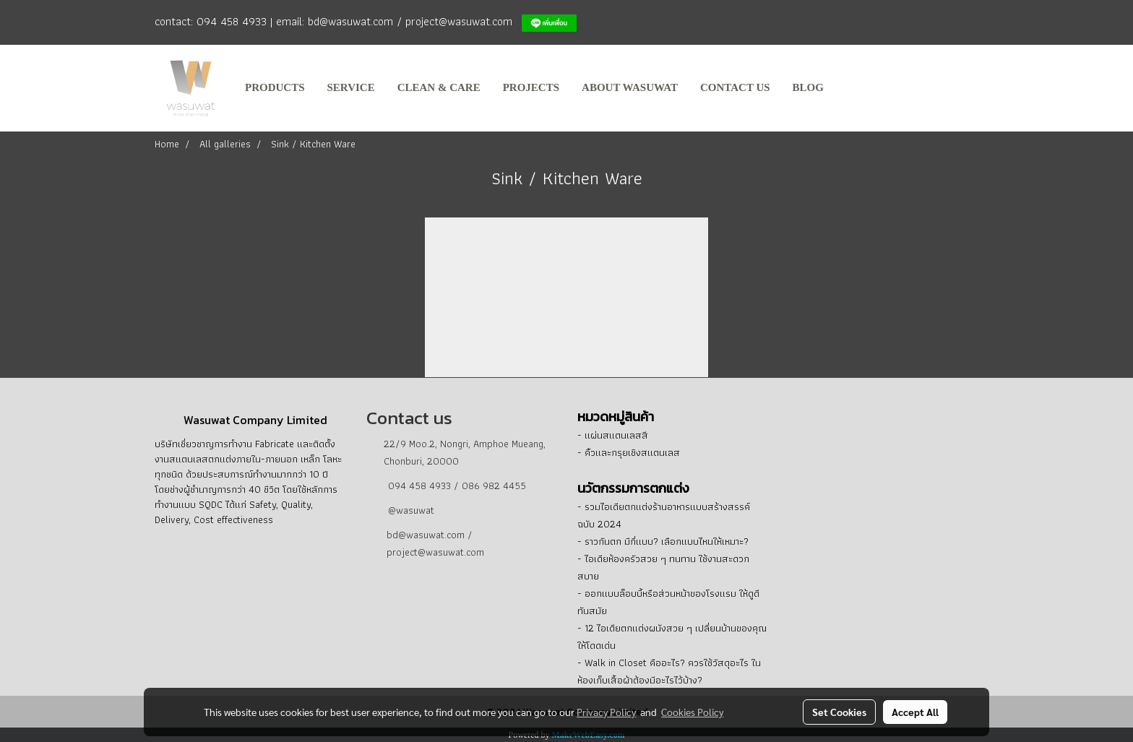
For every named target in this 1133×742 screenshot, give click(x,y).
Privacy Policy (606, 711)
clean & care (439, 87)
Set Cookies (839, 711)
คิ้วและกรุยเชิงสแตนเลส (632, 452)
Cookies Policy (692, 711)
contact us (735, 87)
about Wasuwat (630, 87)
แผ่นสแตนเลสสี (616, 435)
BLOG (808, 87)
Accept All (915, 711)
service (351, 87)
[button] (848, 88)
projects (531, 87)
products (275, 87)
